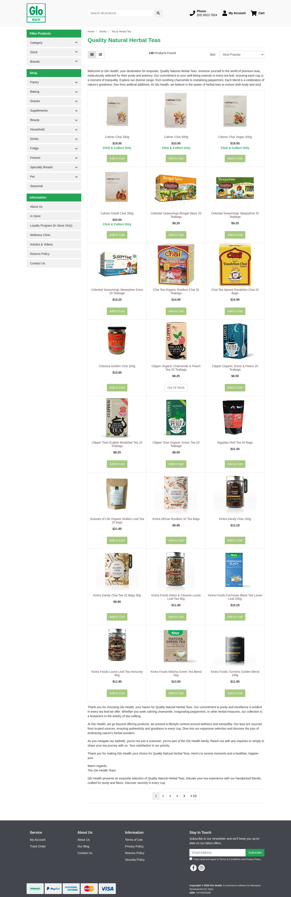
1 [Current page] (156, 796)
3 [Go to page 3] (170, 796)
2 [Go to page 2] (163, 796)
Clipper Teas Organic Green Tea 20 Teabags (176, 444)
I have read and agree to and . (225, 859)
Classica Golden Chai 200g (117, 366)
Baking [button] (34, 91)
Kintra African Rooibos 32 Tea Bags (176, 519)
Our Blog (83, 846)
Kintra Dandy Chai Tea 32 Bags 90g (117, 595)
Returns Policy (40, 254)
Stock (55, 52)
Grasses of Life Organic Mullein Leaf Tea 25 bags (117, 520)
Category (55, 42)
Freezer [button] (35, 157)
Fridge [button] (34, 148)
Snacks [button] (35, 101)
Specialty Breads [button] (41, 167)
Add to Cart (117, 158)
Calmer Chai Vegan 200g (235, 137)
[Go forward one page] (184, 796)
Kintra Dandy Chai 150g (235, 519)
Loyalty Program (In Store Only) (51, 225)
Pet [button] (32, 176)
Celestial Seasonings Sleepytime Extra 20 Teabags (117, 291)
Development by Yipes (201, 889)
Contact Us (37, 263)
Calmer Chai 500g (176, 137)
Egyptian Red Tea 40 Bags (235, 442)
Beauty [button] (35, 120)
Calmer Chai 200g (117, 137)
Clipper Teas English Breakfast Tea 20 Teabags (117, 444)
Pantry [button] (34, 82)
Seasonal (36, 186)
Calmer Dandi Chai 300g (117, 213)
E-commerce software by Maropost (241, 885)
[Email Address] (217, 852)
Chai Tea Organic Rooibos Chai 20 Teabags (176, 291)
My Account (37, 839)
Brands (55, 61)
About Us (36, 206)
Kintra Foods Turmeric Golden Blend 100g (235, 673)
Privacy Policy (134, 846)
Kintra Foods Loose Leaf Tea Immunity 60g (117, 673)
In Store (35, 216)
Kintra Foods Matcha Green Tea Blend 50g (176, 673)
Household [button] (37, 129)
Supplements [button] (39, 110)
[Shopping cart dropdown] (257, 13)
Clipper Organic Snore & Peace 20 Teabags (235, 367)
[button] (203, 13)
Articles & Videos (41, 244)
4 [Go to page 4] (177, 796)
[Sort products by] (242, 54)
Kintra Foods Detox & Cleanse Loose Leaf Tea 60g (176, 597)
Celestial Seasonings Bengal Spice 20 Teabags (176, 215)
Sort (212, 54)
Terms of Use (134, 839)
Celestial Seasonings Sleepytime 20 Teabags (235, 215)
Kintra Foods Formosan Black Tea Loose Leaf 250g (235, 597)
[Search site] (158, 13)
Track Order (38, 846)
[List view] (100, 54)
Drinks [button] (34, 139)
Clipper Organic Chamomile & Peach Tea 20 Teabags (176, 367)
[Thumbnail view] (92, 54)
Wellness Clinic (40, 235)
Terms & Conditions (230, 859)
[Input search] (121, 13)
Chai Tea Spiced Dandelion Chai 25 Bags (235, 291)
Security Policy (135, 859)
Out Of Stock (176, 387)
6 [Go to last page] (194, 796)
